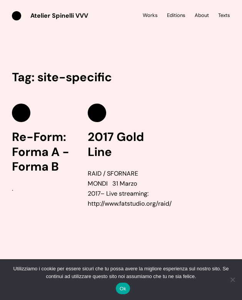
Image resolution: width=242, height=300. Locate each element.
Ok (123, 289)
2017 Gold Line (116, 144)
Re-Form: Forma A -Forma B (40, 152)
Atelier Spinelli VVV (59, 16)
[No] (232, 279)
